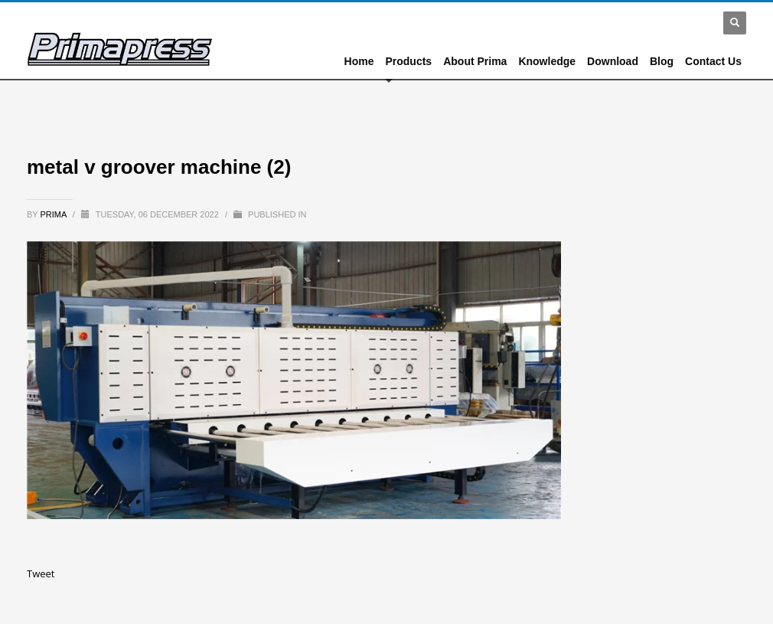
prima (55, 214)
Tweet (40, 573)
